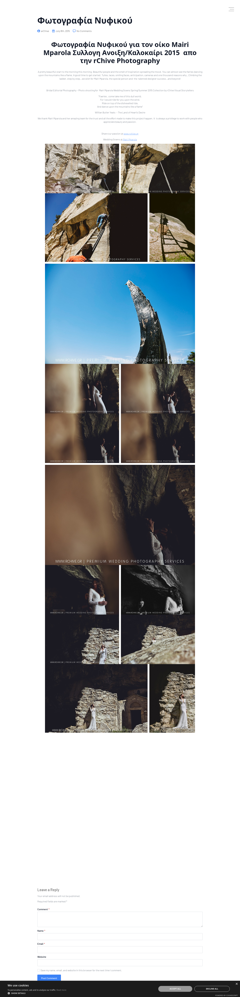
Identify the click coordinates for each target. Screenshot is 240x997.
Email (41, 944)
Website (41, 957)
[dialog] (120, 989)
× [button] (236, 984)
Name (41, 931)
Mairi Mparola (129, 139)
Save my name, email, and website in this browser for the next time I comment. (81, 970)
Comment (43, 909)
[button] (37, 993)
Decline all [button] (212, 988)
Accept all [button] (175, 988)
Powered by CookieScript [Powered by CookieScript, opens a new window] (226, 995)
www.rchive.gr (131, 133)
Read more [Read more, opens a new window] (61, 990)
